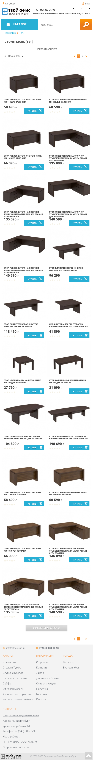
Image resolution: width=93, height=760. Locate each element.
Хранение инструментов (17, 694)
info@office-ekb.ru (15, 648)
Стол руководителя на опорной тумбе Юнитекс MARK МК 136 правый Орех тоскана (23, 607)
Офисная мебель (13, 688)
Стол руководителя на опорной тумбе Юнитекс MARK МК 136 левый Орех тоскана (68, 551)
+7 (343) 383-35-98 (45, 10)
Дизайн (40, 673)
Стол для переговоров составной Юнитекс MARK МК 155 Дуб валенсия (68, 437)
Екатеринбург (71, 667)
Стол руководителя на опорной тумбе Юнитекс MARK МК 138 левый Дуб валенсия (68, 214)
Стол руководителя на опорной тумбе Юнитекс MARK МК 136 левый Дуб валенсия (68, 158)
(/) (46, 628)
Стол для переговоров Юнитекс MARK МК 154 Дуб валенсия (21, 325)
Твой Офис (10, 33)
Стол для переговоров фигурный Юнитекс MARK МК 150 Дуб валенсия (23, 437)
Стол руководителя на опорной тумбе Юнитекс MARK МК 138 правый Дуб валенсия (23, 270)
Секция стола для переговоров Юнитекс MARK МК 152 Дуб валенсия (68, 325)
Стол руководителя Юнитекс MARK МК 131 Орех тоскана (23, 550)
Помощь (41, 699)
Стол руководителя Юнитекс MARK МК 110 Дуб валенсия (23, 101)
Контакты (62, 13)
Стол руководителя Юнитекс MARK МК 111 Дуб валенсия (68, 101)
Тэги (22, 33)
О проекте (39, 13)
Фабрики (50, 13)
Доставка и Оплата (47, 678)
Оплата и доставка (79, 13)
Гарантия (41, 694)
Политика (42, 688)
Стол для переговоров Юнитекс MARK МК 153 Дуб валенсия (66, 269)
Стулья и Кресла (13, 673)
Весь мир (68, 662)
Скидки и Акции (46, 683)
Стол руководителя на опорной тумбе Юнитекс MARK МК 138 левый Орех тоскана (68, 607)
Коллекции (9, 662)
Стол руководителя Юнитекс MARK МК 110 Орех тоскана (23, 493)
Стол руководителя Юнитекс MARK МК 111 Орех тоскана (68, 493)
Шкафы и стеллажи (15, 678)
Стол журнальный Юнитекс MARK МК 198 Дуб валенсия (22, 381)
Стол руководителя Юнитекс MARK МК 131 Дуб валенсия (23, 157)
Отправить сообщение (16, 747)
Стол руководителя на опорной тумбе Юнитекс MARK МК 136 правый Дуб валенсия (23, 214)
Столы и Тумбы (12, 667)
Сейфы (7, 683)
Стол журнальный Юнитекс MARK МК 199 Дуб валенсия (67, 381)
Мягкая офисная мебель (18, 699)
